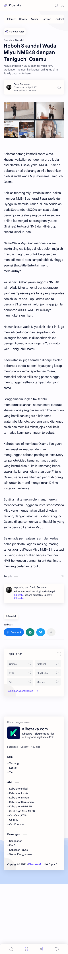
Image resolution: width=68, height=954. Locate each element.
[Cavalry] (23, 19)
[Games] (20, 733)
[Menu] (26, 949)
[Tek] (20, 752)
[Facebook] (12, 817)
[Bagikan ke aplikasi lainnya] (51, 702)
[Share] (42, 949)
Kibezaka (15, 5)
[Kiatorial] (48, 733)
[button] (62, 5)
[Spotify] (24, 817)
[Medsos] (48, 752)
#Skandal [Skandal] (11, 686)
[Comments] (57, 949)
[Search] (56, 5)
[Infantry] (11, 19)
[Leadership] (61, 19)
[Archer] (34, 19)
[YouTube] (35, 817)
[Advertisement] (34, 136)
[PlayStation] (48, 743)
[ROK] (20, 743)
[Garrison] (46, 19)
